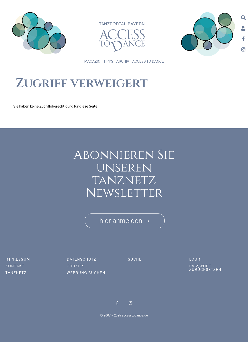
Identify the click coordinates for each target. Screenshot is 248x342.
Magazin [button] (92, 61)
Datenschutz (81, 259)
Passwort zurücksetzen (205, 268)
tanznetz (16, 273)
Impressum (17, 259)
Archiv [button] (122, 61)
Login (195, 259)
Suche (135, 259)
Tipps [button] (108, 61)
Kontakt (14, 266)
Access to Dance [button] (148, 61)
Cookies (76, 266)
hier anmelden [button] (124, 219)
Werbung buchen (86, 273)
